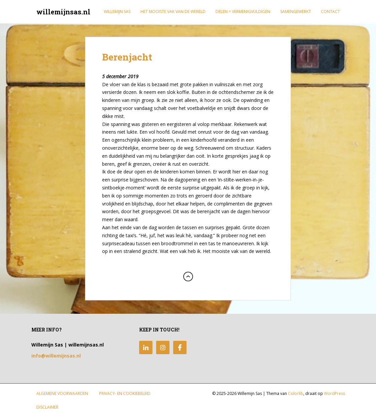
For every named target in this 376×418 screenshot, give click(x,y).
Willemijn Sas (117, 11)
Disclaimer (47, 407)
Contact (330, 11)
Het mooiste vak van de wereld (173, 11)
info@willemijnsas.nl (56, 356)
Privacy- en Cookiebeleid (124, 393)
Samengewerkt (295, 11)
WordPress (334, 393)
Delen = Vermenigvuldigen (243, 11)
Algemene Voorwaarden (62, 393)
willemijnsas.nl (63, 11)
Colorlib (295, 393)
